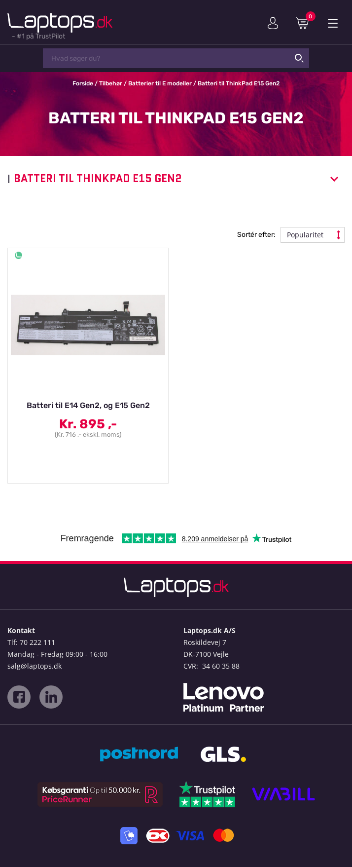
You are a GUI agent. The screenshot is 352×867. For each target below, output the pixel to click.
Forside (82, 83)
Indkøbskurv (306, 22)
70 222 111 (37, 642)
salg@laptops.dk (34, 666)
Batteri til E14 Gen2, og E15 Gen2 (88, 405)
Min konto (273, 23)
